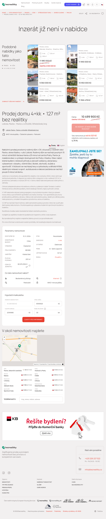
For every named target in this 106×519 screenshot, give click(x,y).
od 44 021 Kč (91, 135)
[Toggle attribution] (63, 364)
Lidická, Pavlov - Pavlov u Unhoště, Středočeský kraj (22, 130)
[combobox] (41, 399)
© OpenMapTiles (43, 364)
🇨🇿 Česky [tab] (52, 145)
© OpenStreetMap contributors (54, 364)
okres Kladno (59, 12)
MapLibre (36, 364)
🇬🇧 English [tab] (61, 145)
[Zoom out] (4, 339)
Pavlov (69, 12)
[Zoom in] (4, 337)
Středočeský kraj (44, 12)
